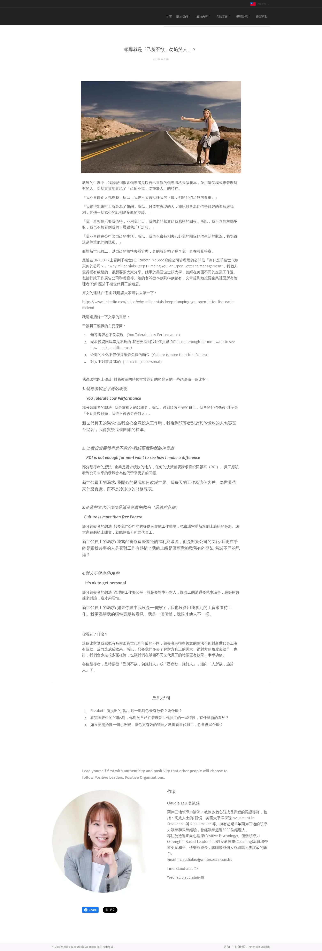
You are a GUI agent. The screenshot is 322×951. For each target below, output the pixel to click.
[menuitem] (217, 16)
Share (90, 910)
